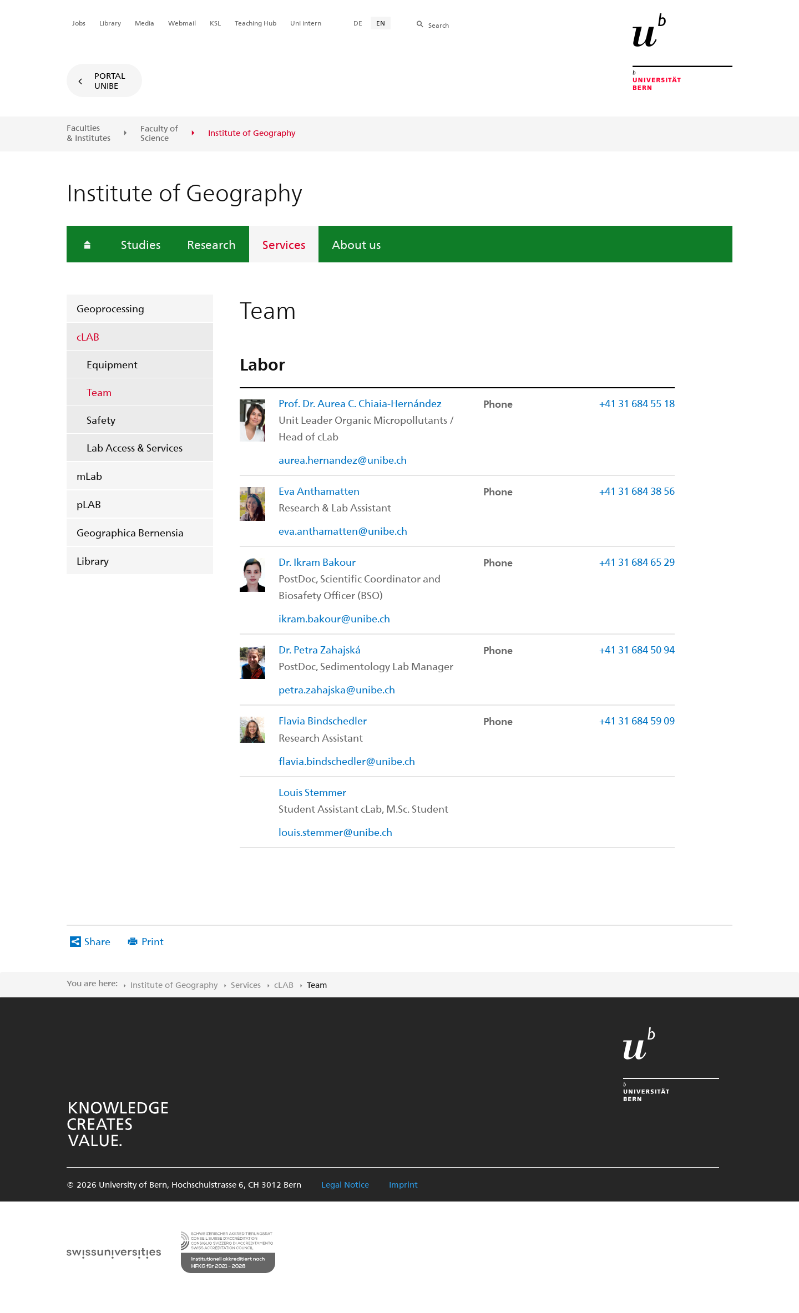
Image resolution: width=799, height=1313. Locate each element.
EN (380, 22)
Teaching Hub (255, 22)
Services (283, 244)
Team (99, 392)
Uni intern (305, 22)
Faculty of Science (159, 133)
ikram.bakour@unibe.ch (334, 618)
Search (438, 25)
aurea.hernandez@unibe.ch (343, 460)
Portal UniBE (109, 80)
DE (357, 22)
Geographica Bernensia (130, 532)
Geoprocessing (110, 308)
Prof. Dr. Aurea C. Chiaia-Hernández (360, 403)
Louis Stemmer (312, 792)
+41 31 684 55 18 (637, 403)
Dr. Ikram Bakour (317, 562)
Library (93, 560)
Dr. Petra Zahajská (320, 649)
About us (356, 244)
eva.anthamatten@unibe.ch (343, 531)
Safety (101, 420)
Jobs (78, 22)
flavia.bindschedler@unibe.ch (347, 761)
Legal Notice (345, 1184)
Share (97, 941)
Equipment (112, 364)
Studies (140, 244)
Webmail (182, 22)
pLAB (89, 504)
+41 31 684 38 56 (637, 491)
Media (144, 22)
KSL (215, 22)
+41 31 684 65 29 (637, 562)
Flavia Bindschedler (323, 720)
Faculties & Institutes (88, 133)
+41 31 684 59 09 (637, 720)
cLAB (88, 336)
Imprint (403, 1184)
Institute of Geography (174, 984)
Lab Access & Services (135, 447)
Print (152, 941)
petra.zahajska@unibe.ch (337, 689)
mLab (89, 476)
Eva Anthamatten (319, 491)
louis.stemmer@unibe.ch (335, 832)
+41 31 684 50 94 (637, 649)
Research (211, 244)
